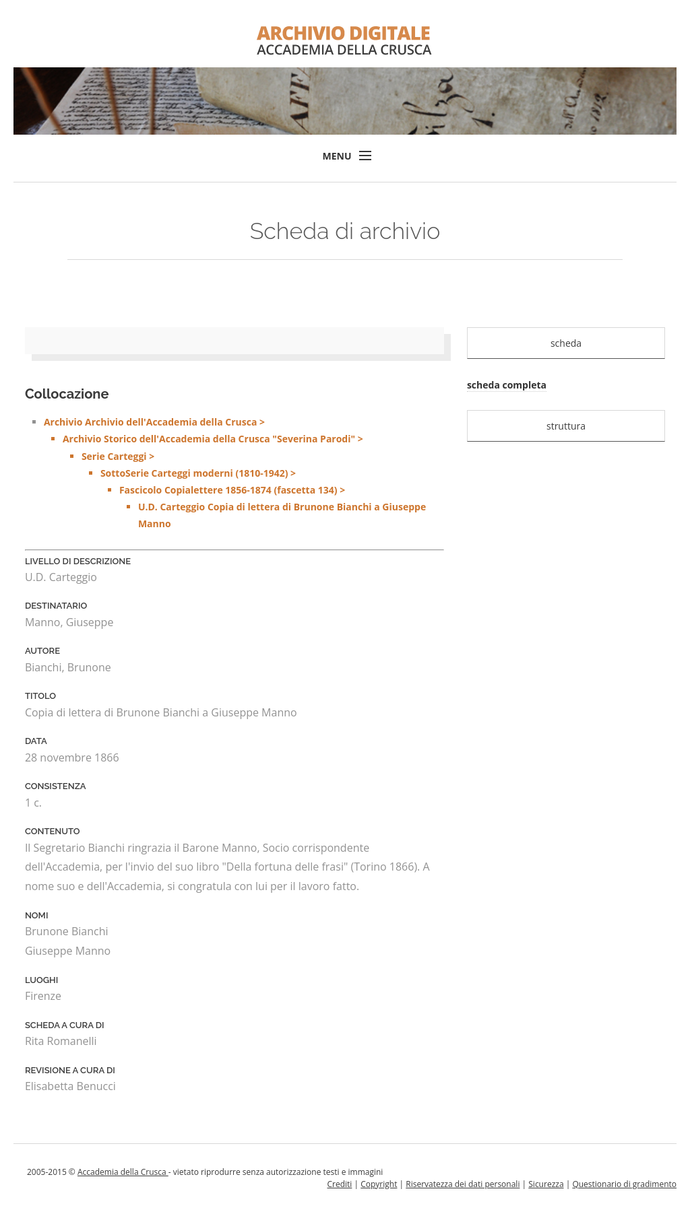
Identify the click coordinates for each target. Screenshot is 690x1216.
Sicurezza (545, 1184)
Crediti (339, 1184)
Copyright (378, 1184)
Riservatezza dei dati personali (463, 1184)
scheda (566, 343)
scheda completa (506, 384)
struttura (566, 425)
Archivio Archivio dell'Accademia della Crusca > (244, 473)
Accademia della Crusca (122, 1172)
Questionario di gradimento (624, 1184)
